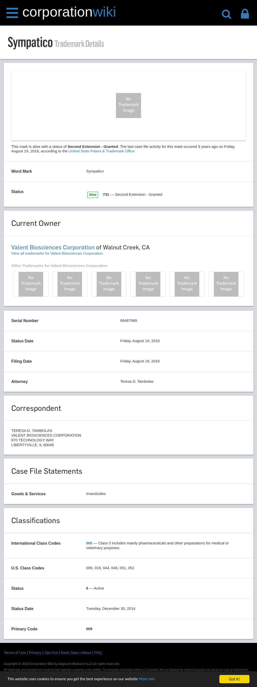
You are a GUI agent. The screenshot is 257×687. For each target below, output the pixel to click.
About (86, 652)
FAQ (98, 652)
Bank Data (70, 652)
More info (154, 679)
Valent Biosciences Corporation (53, 247)
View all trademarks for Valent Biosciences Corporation (57, 253)
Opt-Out (51, 652)
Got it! (234, 679)
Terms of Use (15, 652)
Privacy (35, 652)
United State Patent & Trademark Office (102, 151)
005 (89, 543)
